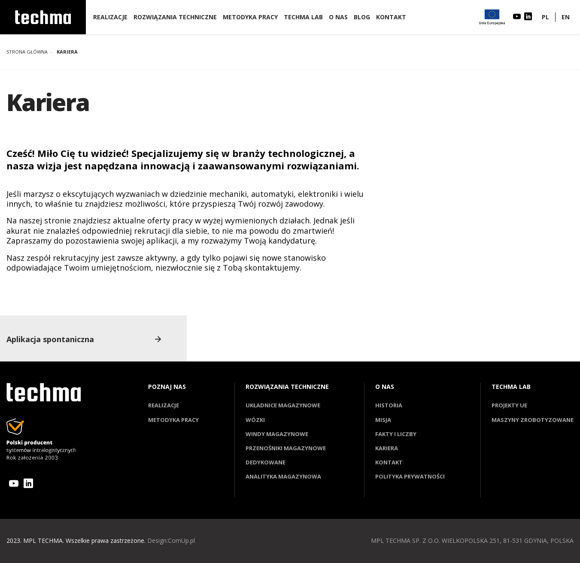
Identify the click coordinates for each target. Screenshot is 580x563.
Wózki (255, 420)
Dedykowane (265, 462)
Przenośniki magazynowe (286, 448)
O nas (338, 17)
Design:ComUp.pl (171, 540)
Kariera (386, 448)
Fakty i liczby (395, 434)
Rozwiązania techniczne (175, 17)
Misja (383, 420)
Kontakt (391, 17)
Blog (362, 17)
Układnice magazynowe (283, 405)
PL (545, 17)
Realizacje (110, 17)
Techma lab (303, 17)
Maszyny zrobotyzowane (533, 420)
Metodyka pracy (250, 17)
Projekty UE (509, 405)
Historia (388, 405)
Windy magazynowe (277, 434)
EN (566, 17)
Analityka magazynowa (283, 476)
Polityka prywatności (410, 476)
